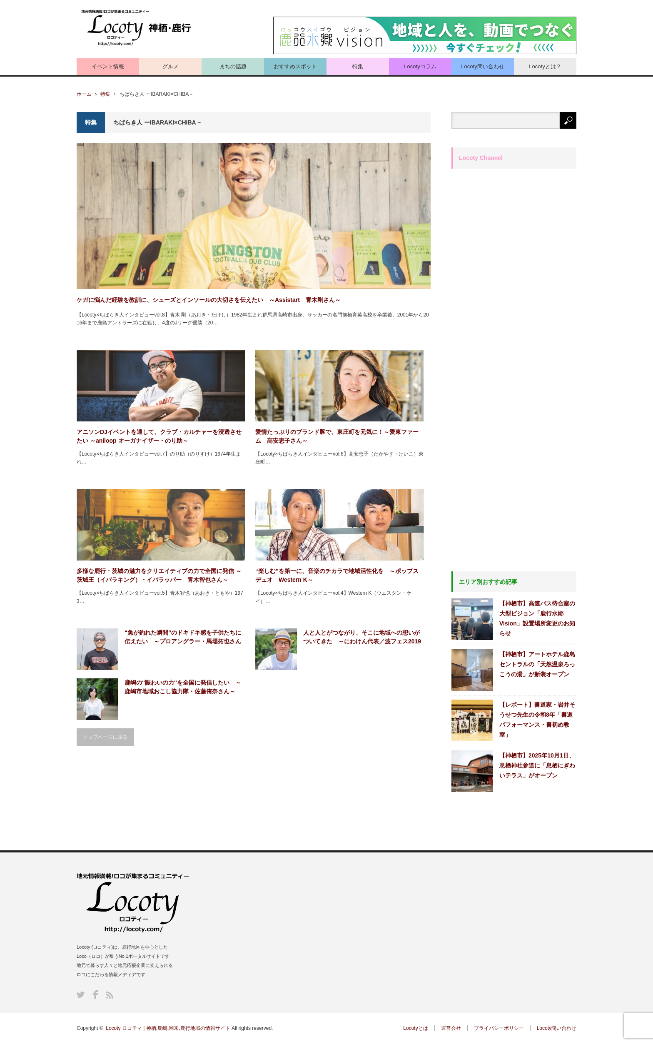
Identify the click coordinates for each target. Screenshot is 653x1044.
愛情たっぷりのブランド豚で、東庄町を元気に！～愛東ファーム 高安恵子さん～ (337, 436)
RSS (109, 995)
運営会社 (451, 1028)
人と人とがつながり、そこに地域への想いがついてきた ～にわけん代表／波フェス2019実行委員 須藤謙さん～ (362, 637)
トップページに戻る (105, 737)
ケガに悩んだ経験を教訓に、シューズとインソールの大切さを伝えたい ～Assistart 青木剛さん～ (209, 300)
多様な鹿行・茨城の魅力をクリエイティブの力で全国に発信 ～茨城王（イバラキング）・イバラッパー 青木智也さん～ (159, 575)
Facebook (95, 994)
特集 (357, 66)
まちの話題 (233, 66)
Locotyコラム (420, 66)
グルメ (170, 66)
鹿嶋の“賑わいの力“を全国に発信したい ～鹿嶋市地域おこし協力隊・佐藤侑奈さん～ (183, 687)
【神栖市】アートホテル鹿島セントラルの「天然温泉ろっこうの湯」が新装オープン (537, 664)
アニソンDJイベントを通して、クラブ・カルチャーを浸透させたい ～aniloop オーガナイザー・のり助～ (159, 436)
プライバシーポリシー (499, 1028)
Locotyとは (415, 1028)
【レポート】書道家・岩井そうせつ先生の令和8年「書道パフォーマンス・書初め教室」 (537, 719)
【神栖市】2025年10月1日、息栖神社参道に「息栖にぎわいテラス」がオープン (537, 765)
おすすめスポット (295, 66)
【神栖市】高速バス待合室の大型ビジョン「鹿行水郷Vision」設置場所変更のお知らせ (537, 618)
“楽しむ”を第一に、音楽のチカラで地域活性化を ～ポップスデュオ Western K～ (337, 575)
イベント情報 (108, 66)
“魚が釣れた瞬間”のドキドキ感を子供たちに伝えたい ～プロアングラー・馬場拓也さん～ (183, 637)
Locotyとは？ (545, 66)
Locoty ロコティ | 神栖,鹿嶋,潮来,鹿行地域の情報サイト (168, 1028)
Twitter (81, 995)
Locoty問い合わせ (482, 66)
